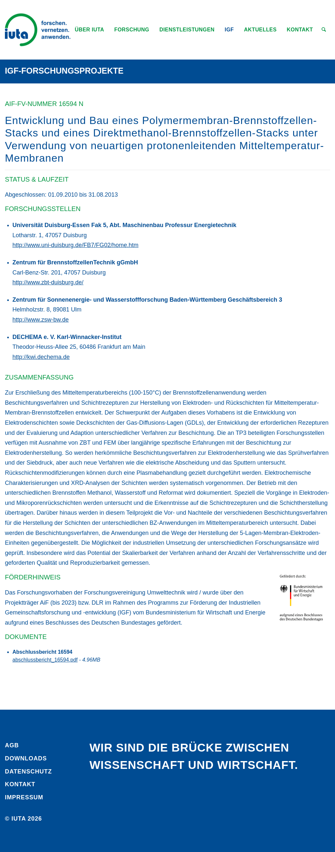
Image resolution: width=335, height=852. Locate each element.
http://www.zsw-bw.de (40, 319)
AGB (12, 745)
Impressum (24, 797)
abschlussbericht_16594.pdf (45, 660)
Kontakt (20, 784)
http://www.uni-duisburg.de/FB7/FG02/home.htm (75, 245)
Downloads (26, 758)
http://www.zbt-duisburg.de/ (47, 282)
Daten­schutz (28, 771)
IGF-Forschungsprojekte (64, 70)
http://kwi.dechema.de (41, 357)
